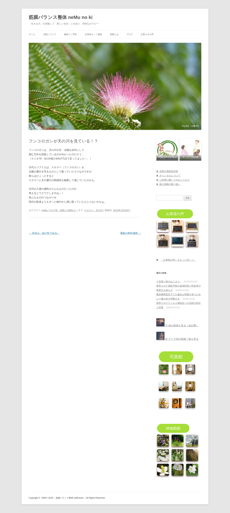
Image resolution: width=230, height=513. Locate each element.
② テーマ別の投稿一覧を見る (177, 339)
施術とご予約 (70, 34)
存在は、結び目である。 (44, 233)
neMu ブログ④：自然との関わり (59, 210)
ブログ (129, 34)
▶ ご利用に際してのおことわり (173, 180)
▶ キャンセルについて (168, 175)
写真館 (176, 356)
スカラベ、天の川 (93, 210)
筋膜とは (114, 34)
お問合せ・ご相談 (93, 34)
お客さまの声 (147, 34)
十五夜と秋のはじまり (168, 281)
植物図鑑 (173, 428)
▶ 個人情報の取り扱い (168, 184)
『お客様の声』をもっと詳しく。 (178, 260)
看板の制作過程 (130, 233)
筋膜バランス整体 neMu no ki (61, 17)
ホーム (32, 34)
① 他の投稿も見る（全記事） (177, 325)
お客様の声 (175, 214)
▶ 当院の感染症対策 (167, 171)
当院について (49, 34)
